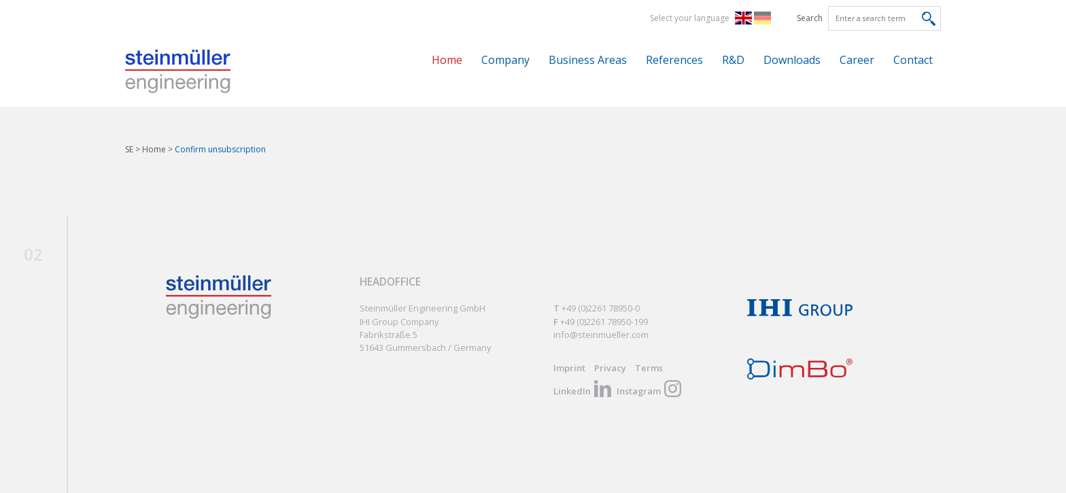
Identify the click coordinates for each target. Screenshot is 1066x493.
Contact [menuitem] (913, 59)
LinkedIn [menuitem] (572, 391)
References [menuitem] (674, 59)
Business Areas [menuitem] (588, 59)
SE (129, 149)
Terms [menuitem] (649, 368)
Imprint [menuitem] (569, 368)
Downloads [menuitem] (792, 59)
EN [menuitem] (746, 18)
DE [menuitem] (765, 18)
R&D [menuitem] (733, 59)
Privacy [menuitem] (610, 368)
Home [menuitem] (447, 59)
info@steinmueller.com (601, 334)
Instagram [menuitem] (639, 391)
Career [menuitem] (857, 59)
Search (810, 18)
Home (154, 149)
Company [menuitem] (505, 59)
